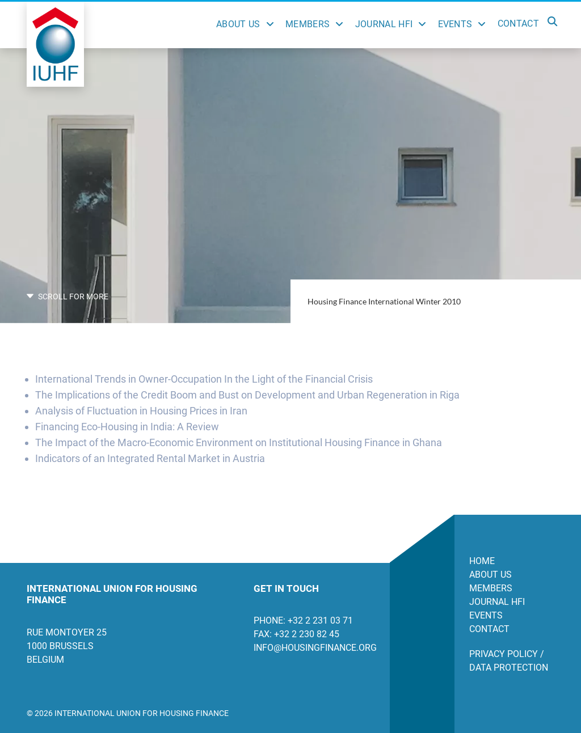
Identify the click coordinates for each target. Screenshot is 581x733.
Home (482, 561)
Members (307, 24)
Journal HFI (384, 24)
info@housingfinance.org (313, 647)
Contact (518, 23)
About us (490, 574)
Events (455, 24)
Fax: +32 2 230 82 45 (296, 634)
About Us (238, 24)
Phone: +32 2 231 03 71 (303, 620)
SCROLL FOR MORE (67, 296)
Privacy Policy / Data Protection (508, 661)
